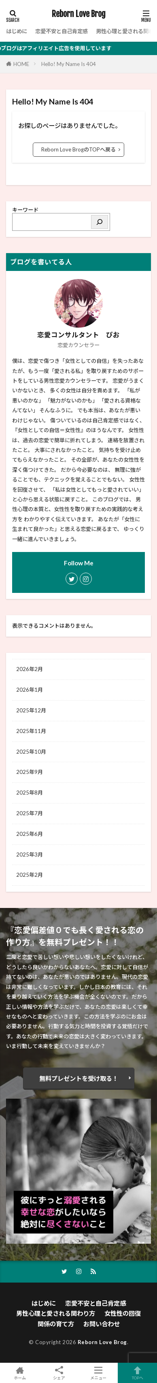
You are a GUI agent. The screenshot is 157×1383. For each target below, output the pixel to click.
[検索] (99, 222)
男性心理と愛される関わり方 (55, 1313)
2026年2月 (29, 669)
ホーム (19, 1373)
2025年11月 (31, 731)
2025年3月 (29, 854)
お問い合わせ (101, 1324)
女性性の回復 (122, 1313)
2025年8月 (29, 792)
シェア (58, 1373)
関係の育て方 (56, 1324)
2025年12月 (31, 710)
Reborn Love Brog (79, 14)
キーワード (25, 210)
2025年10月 (31, 751)
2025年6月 (29, 834)
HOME (21, 64)
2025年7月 (29, 813)
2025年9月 (29, 772)
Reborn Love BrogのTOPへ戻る (78, 149)
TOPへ (137, 1373)
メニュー (98, 1373)
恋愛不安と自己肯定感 (61, 31)
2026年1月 (29, 689)
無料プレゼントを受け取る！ (78, 1078)
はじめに (16, 31)
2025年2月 (29, 875)
